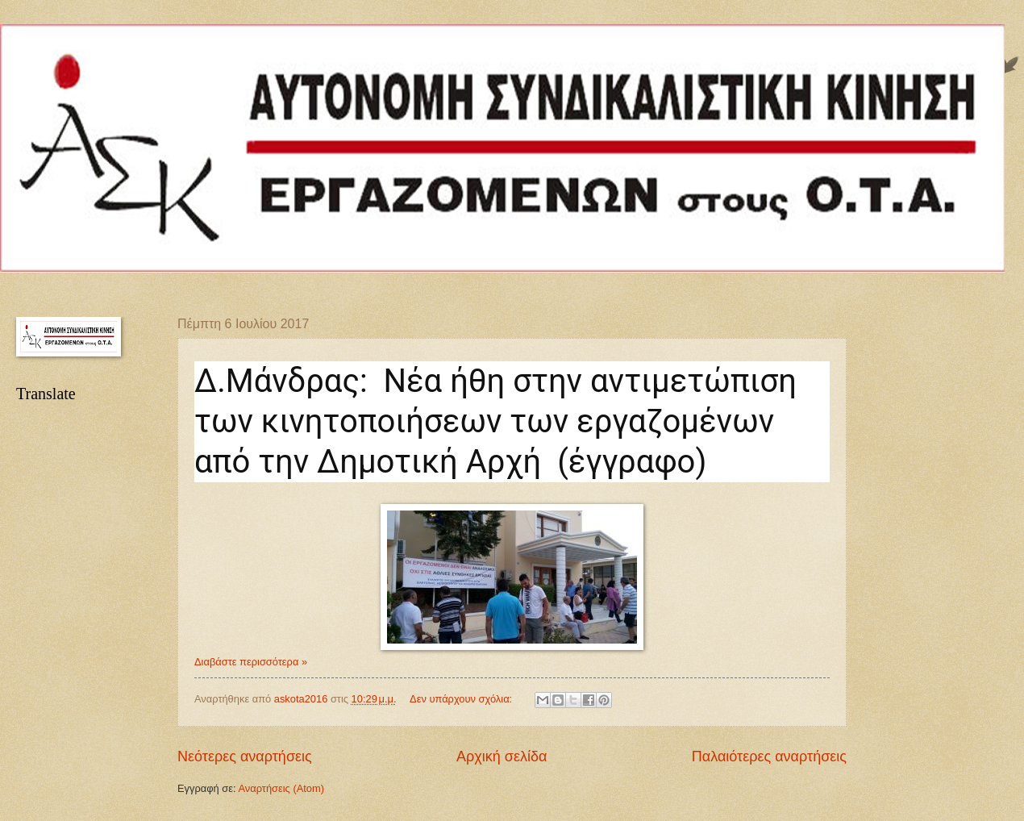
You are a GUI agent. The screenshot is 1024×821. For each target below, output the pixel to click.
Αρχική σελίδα (501, 756)
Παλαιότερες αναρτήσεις (769, 756)
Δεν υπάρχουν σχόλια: (462, 699)
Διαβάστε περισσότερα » (250, 662)
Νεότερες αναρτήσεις (244, 756)
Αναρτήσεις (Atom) (281, 788)
